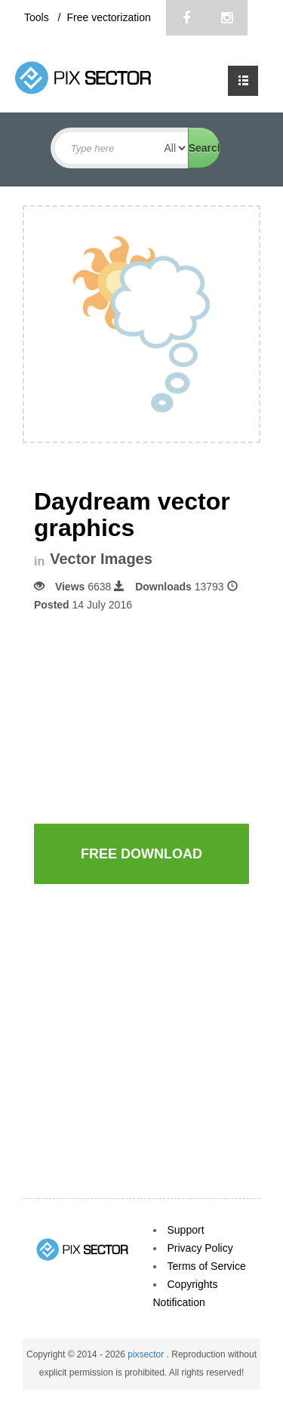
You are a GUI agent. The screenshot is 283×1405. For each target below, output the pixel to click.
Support (186, 1230)
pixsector (147, 1354)
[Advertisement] (158, 716)
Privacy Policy (200, 1248)
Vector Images (101, 559)
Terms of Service (207, 1266)
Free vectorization (108, 17)
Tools (38, 17)
